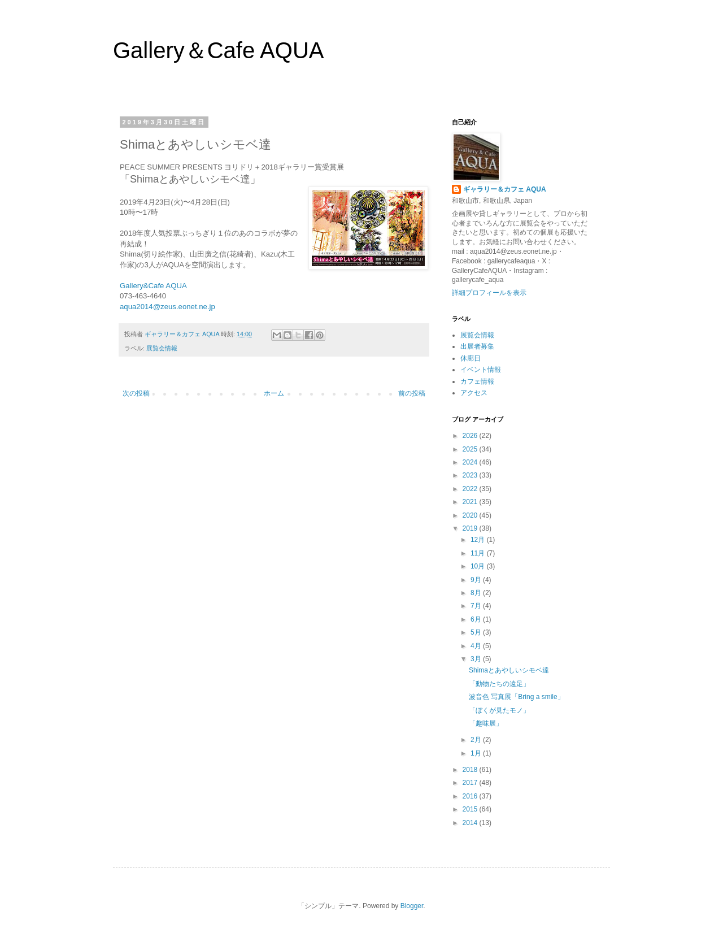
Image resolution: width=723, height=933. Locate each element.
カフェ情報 (477, 381)
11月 (479, 553)
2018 (471, 770)
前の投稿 (411, 393)
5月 (477, 632)
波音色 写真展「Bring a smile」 (516, 697)
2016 (471, 796)
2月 (477, 740)
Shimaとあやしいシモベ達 (509, 670)
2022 (471, 489)
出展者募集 (477, 346)
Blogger (412, 906)
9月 (477, 580)
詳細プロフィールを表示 (489, 293)
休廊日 (470, 358)
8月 (477, 593)
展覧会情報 (161, 348)
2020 (471, 515)
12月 (479, 540)
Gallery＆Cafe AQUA (218, 50)
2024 (471, 462)
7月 (477, 606)
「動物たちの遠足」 (499, 684)
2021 (471, 502)
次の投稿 (136, 393)
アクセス (473, 393)
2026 (471, 436)
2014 (471, 823)
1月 (477, 753)
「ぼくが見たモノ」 (499, 710)
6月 (477, 619)
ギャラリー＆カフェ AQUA (504, 189)
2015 (471, 809)
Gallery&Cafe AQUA (153, 285)
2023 (471, 475)
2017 (471, 783)
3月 (477, 659)
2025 (471, 449)
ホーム (274, 393)
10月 (479, 566)
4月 (477, 646)
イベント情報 (480, 370)
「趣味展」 (486, 723)
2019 (471, 528)
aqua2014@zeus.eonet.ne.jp (167, 306)
